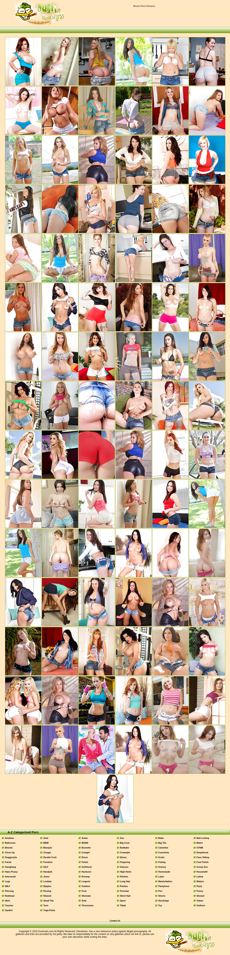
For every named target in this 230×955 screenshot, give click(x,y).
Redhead (9, 896)
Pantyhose (164, 886)
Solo (84, 900)
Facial (8, 862)
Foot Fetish (203, 862)
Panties (124, 886)
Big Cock (125, 843)
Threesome (88, 905)
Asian (85, 838)
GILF (45, 867)
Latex (161, 876)
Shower (201, 896)
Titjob (123, 905)
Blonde (8, 847)
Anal (45, 838)
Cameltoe (163, 847)
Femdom (48, 862)
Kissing (86, 876)
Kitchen (124, 876)
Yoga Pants (49, 910)
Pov (160, 891)
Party (199, 886)
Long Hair (125, 881)
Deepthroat (202, 852)
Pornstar (124, 891)
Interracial (10, 876)
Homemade (164, 872)
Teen (45, 905)
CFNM (200, 847)
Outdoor (86, 886)
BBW (46, 843)
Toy (160, 905)
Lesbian (47, 881)
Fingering (125, 862)
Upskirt (9, 910)
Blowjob (47, 847)
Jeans (46, 876)
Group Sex (202, 867)
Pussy (200, 891)
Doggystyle (11, 857)
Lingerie (86, 881)
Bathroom (10, 843)
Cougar (47, 852)
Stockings (163, 900)
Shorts (161, 896)
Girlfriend (87, 867)
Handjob (47, 872)
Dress (85, 857)
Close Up (10, 852)
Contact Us (115, 921)
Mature (200, 881)
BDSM (85, 843)
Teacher (9, 905)
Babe (161, 838)
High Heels (125, 872)
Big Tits (162, 843)
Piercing (9, 891)
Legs (7, 881)
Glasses (124, 867)
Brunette (86, 847)
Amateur (9, 838)
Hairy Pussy (11, 872)
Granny (162, 867)
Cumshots (163, 852)
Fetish (85, 862)
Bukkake (124, 847)
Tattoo (200, 900)
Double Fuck (50, 857)
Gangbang (10, 867)
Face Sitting (203, 857)
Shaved (47, 896)
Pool (84, 891)
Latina (200, 876)
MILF (7, 886)
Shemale (86, 896)
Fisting (162, 862)
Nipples (47, 886)
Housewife (202, 872)
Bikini (200, 843)
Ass (122, 838)
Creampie (125, 852)
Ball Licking (203, 838)
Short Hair (125, 896)
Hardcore (86, 872)
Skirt (7, 900)
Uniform (201, 905)
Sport (123, 900)
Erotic (161, 857)
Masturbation (165, 881)
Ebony (123, 857)
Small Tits (48, 900)
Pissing (47, 891)
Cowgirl (86, 852)
